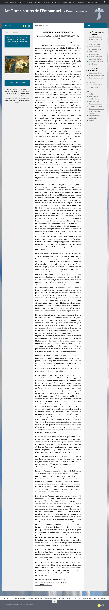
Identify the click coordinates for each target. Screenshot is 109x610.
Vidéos (64, 2)
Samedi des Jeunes (95, 37)
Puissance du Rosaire (96, 109)
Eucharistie (93, 118)
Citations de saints (95, 106)
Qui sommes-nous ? (16, 2)
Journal (71, 2)
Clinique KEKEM (47, 2)
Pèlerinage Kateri (95, 44)
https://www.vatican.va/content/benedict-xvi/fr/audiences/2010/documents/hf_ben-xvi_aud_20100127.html (50, 582)
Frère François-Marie (96, 85)
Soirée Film (93, 52)
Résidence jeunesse (96, 61)
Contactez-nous (92, 2)
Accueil (5, 2)
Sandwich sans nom (96, 78)
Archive (91, 94)
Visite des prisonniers (96, 75)
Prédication (93, 64)
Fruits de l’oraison (95, 115)
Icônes (91, 120)
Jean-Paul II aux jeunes (94, 112)
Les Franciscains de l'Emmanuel (33, 10)
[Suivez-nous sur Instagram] (28, 26)
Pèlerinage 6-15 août (96, 59)
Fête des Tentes (94, 42)
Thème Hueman (29, 604)
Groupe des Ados (95, 49)
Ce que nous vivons (95, 73)
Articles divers (94, 99)
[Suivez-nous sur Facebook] (24, 26)
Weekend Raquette (95, 56)
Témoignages (94, 96)
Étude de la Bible (94, 47)
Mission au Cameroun (33, 2)
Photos (57, 2)
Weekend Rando (94, 54)
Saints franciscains (95, 104)
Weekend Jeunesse (95, 39)
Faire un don (81, 2)
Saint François (94, 101)
